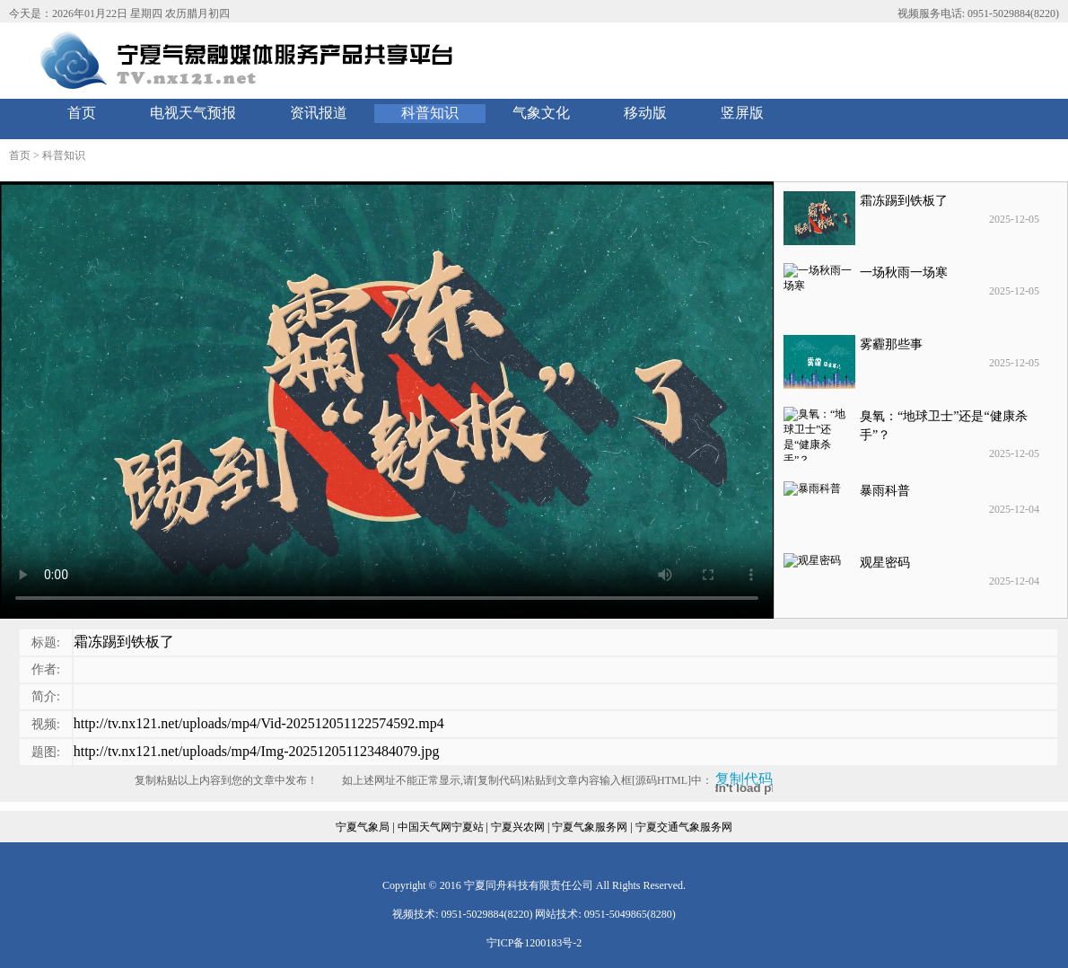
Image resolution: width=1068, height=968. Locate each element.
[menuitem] (81, 113)
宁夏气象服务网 (589, 827)
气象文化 (541, 112)
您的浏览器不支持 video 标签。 (387, 400)
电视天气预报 (193, 112)
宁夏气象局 (363, 827)
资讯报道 (318, 112)
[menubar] (415, 113)
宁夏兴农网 (518, 827)
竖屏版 (742, 112)
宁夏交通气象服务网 (683, 827)
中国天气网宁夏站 (441, 827)
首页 (81, 112)
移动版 (645, 112)
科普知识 (430, 112)
